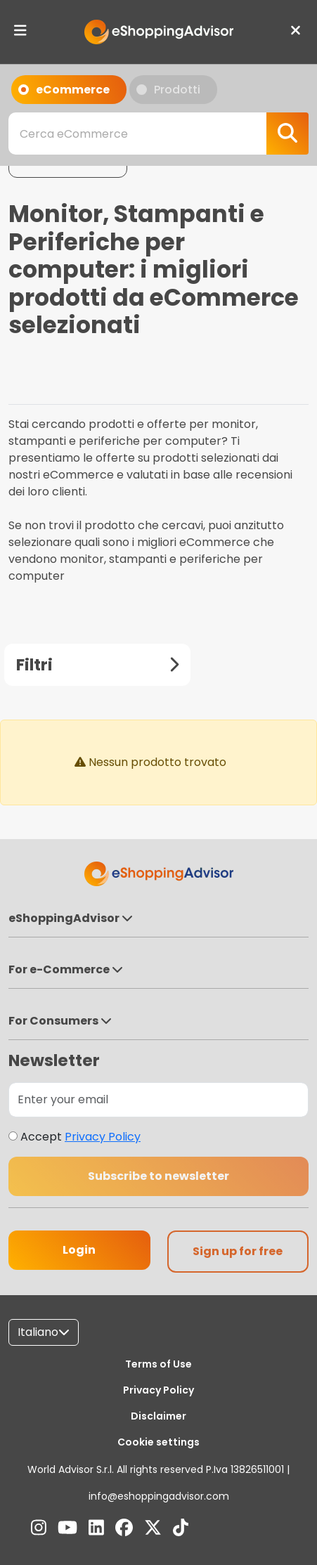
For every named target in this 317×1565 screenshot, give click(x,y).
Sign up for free (238, 1251)
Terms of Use (158, 1364)
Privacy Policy (103, 1137)
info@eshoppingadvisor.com (159, 1496)
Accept (80, 1137)
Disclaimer (158, 1416)
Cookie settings (158, 1442)
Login (79, 1250)
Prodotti (168, 93)
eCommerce (64, 93)
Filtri (97, 665)
